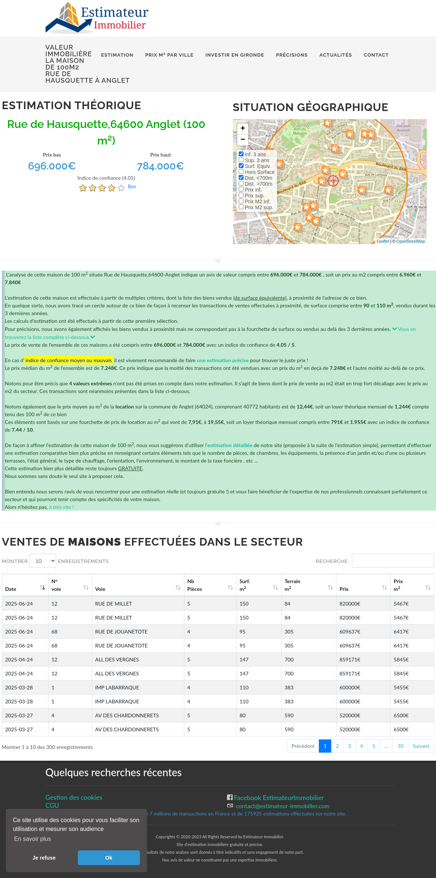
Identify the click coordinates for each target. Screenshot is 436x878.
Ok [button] (108, 858)
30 (400, 746)
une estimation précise (223, 360)
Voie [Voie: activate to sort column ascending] (98, 589)
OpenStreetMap (410, 241)
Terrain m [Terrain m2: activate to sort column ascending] (317, 585)
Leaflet (383, 241)
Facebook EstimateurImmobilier (278, 798)
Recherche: (375, 561)
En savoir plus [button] (32, 839)
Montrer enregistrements (55, 561)
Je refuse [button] (43, 858)
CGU (52, 805)
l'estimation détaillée (228, 445)
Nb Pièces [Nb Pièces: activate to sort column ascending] (234, 585)
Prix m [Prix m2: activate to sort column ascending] (405, 585)
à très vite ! (61, 507)
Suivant (421, 746)
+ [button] (242, 129)
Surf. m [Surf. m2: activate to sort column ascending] (276, 585)
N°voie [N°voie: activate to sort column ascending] (61, 585)
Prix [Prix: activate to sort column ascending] (359, 589)
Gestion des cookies (74, 797)
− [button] (242, 140)
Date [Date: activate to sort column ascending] (10, 589)
